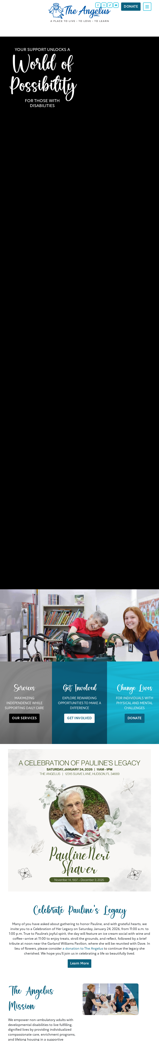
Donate (131, 6)
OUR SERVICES (24, 717)
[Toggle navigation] (147, 6)
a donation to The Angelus (83, 948)
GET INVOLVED (79, 717)
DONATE (135, 717)
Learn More (79, 963)
